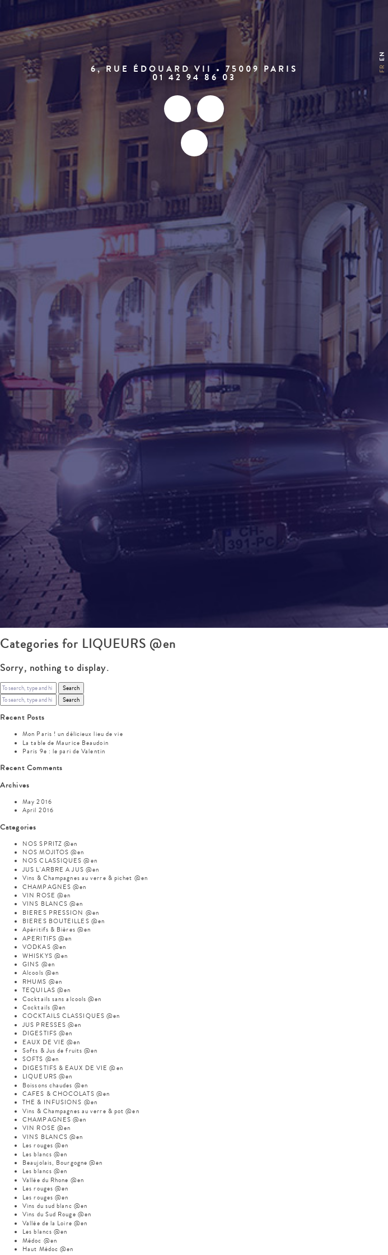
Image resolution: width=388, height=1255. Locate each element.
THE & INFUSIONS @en (59, 1102)
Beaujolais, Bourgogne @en (62, 1163)
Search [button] (71, 688)
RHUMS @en (42, 982)
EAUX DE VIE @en (51, 1042)
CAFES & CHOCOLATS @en (66, 1094)
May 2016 (37, 802)
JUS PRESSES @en (52, 1025)
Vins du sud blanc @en (54, 1206)
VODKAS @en (44, 947)
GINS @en (38, 964)
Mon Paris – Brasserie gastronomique (194, 41)
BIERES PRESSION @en (60, 913)
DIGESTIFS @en (47, 1033)
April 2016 (38, 810)
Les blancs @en (44, 1154)
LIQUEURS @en (47, 1076)
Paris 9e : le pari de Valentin (63, 751)
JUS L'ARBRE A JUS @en (60, 869)
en (382, 56)
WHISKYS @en (45, 956)
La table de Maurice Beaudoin (65, 743)
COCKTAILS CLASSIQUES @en (71, 1016)
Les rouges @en (45, 1145)
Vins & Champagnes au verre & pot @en (80, 1111)
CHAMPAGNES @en (54, 887)
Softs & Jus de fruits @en (60, 1050)
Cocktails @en (44, 1007)
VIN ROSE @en (46, 895)
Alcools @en (40, 973)
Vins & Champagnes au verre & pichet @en (85, 878)
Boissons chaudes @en (55, 1085)
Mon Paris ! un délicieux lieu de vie (72, 734)
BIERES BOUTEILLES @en (63, 921)
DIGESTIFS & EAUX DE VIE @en (72, 1068)
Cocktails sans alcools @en (62, 999)
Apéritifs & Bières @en (56, 929)
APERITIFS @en (47, 938)
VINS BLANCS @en (52, 904)
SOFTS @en (40, 1059)
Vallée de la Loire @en (54, 1223)
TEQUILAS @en (46, 990)
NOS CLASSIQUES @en (59, 860)
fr (382, 68)
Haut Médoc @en (47, 1249)
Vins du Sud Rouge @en (56, 1214)
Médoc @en (39, 1241)
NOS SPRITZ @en (49, 844)
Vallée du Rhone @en (53, 1180)
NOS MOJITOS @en (53, 852)
